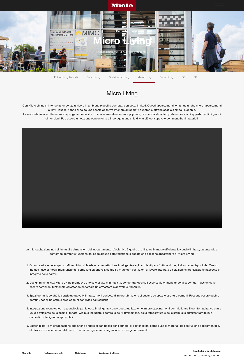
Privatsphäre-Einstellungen (206, 350)
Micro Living (144, 77)
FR (195, 77)
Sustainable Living (119, 77)
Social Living (166, 77)
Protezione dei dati (53, 352)
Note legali (80, 352)
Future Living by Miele (66, 77)
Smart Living (93, 77)
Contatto (26, 352)
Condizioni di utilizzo (108, 352)
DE (183, 77)
